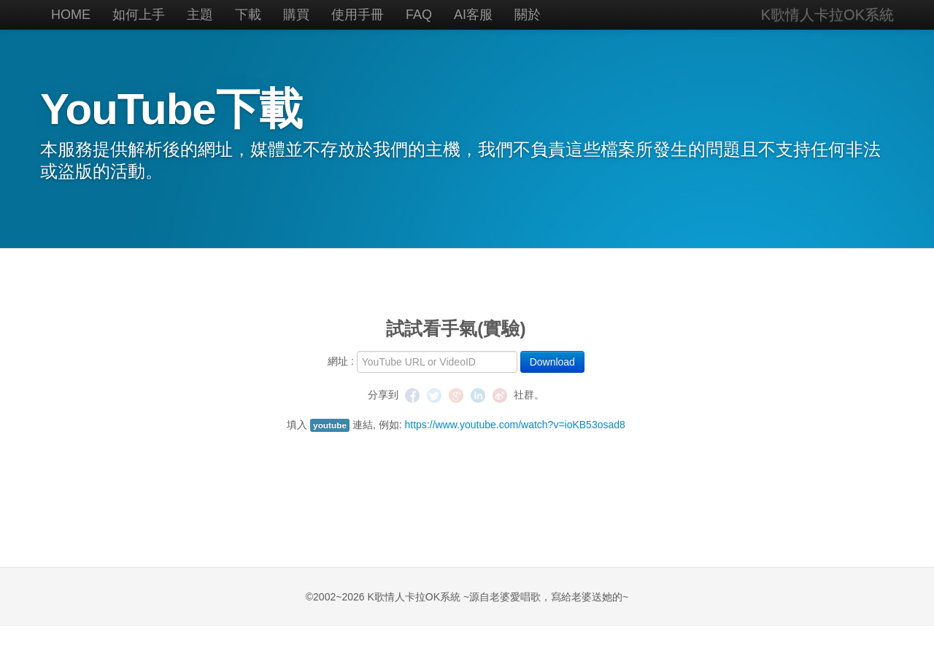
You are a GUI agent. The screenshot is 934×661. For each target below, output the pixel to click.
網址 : (341, 361)
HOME (70, 14)
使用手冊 (357, 14)
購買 (296, 14)
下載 (248, 14)
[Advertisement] (456, 475)
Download (552, 362)
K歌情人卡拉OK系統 (827, 15)
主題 (200, 14)
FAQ (419, 14)
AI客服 (473, 14)
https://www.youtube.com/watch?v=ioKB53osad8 (515, 424)
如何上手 (138, 14)
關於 (527, 14)
